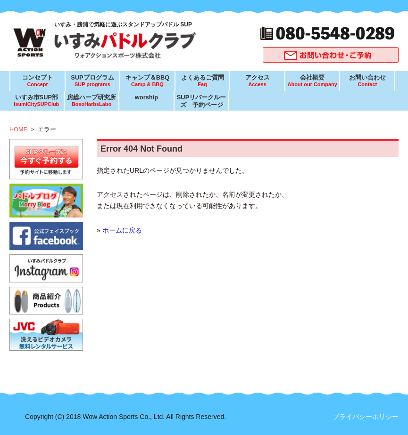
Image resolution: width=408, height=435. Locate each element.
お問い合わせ (367, 81)
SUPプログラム (92, 81)
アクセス (257, 81)
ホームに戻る (122, 230)
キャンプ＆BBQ (147, 81)
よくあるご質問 (202, 81)
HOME (18, 129)
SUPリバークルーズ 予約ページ (201, 101)
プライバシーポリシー (366, 416)
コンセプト (37, 81)
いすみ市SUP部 (36, 101)
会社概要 (312, 81)
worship (146, 97)
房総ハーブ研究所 (91, 101)
